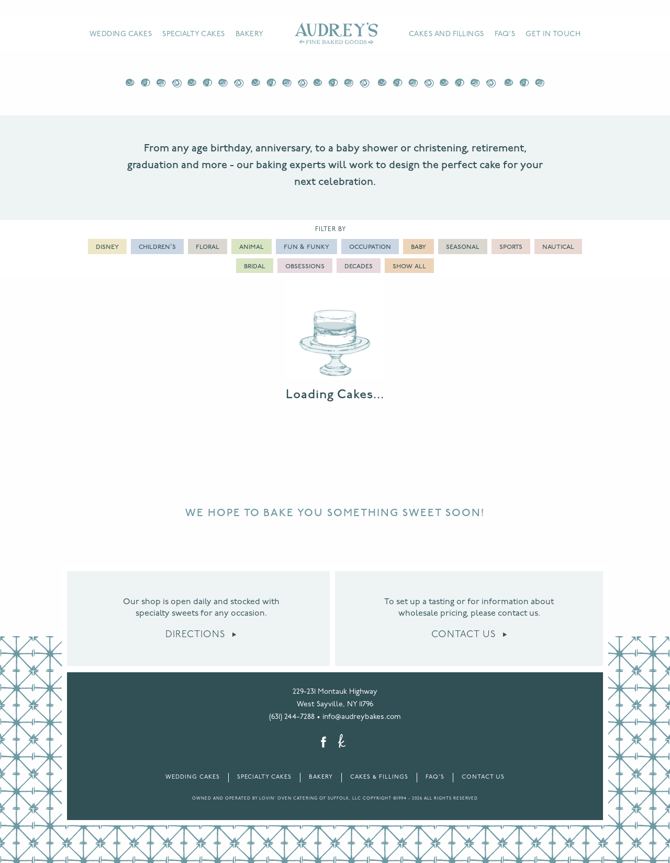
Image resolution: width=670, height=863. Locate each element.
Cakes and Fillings (446, 34)
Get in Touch (553, 34)
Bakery (250, 34)
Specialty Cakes (193, 34)
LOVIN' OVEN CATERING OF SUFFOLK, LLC (310, 798)
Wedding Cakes (121, 34)
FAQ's (505, 34)
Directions (201, 635)
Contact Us (469, 635)
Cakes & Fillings (379, 777)
